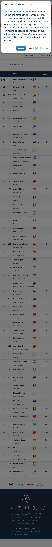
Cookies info (42, 48)
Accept (21, 48)
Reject (31, 48)
